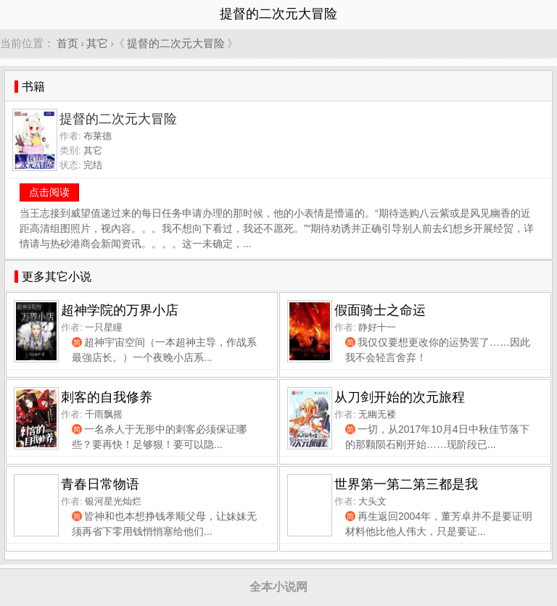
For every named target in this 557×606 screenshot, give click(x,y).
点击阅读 (49, 192)
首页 (67, 43)
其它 (97, 43)
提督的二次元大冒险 (176, 43)
